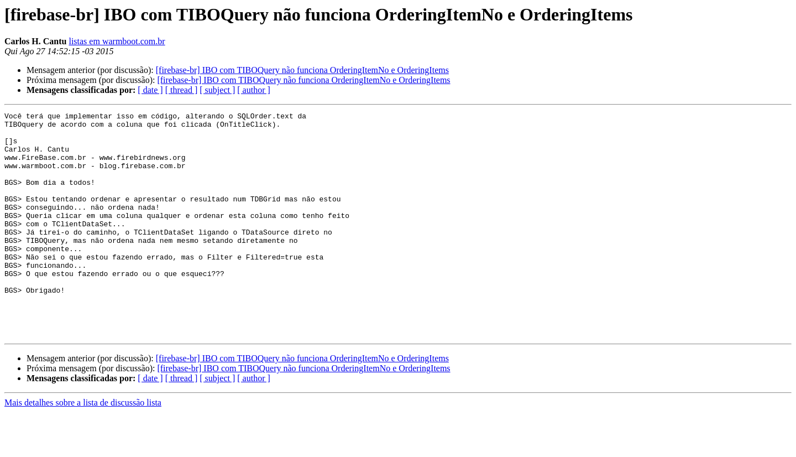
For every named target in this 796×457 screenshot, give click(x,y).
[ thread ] (181, 90)
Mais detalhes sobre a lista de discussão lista (82, 447)
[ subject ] (217, 90)
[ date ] (150, 90)
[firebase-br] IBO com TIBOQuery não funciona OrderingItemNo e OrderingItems (302, 70)
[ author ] (253, 90)
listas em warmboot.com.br (117, 41)
